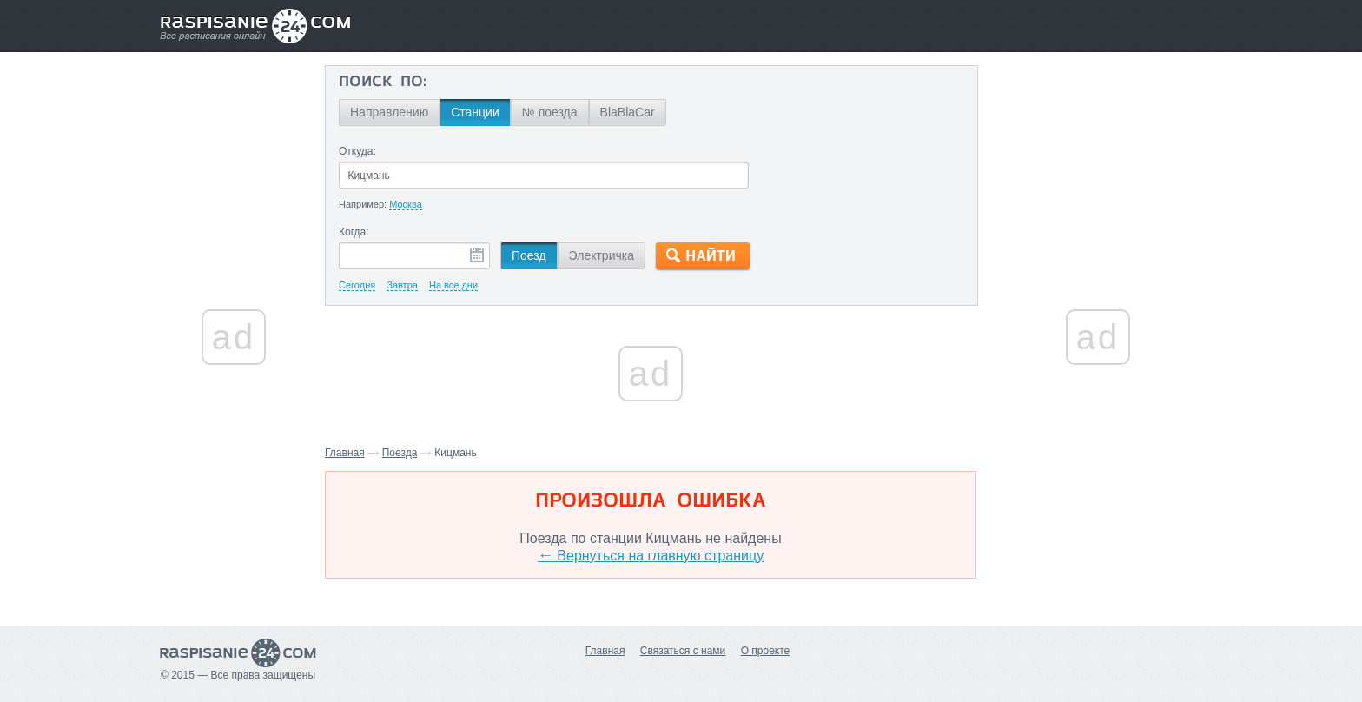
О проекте (765, 651)
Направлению (389, 112)
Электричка (601, 255)
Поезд (529, 255)
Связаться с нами (682, 651)
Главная (345, 453)
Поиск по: (382, 82)
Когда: (354, 232)
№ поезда (550, 112)
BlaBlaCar (627, 112)
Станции (475, 112)
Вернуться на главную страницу (651, 555)
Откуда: (357, 151)
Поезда (400, 453)
